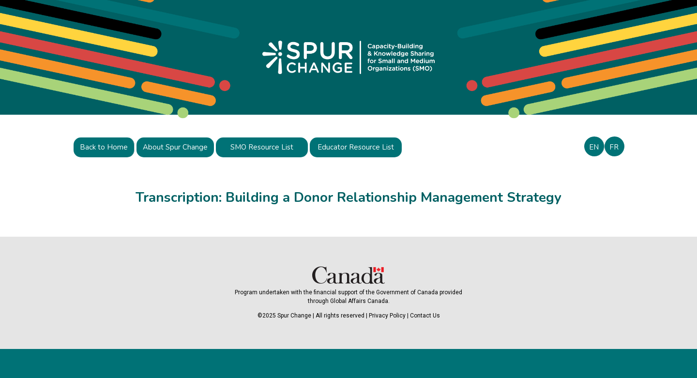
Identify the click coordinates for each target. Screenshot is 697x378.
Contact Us (425, 315)
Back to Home (104, 147)
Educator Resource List (356, 147)
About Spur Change (175, 147)
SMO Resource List (261, 147)
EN (594, 147)
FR (614, 147)
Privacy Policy (387, 315)
